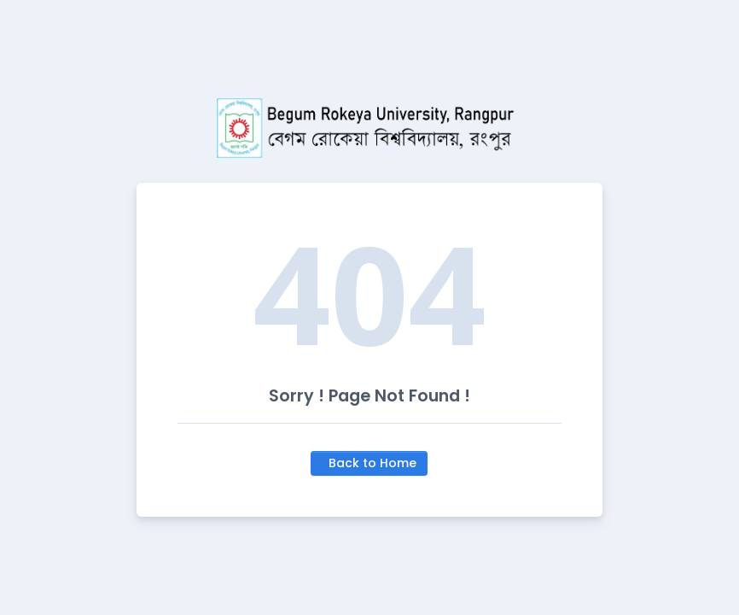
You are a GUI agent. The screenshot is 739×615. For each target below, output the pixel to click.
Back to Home (372, 463)
